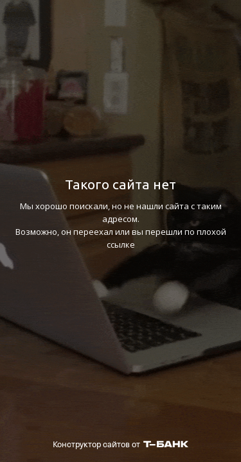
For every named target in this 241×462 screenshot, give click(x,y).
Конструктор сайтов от (120, 444)
